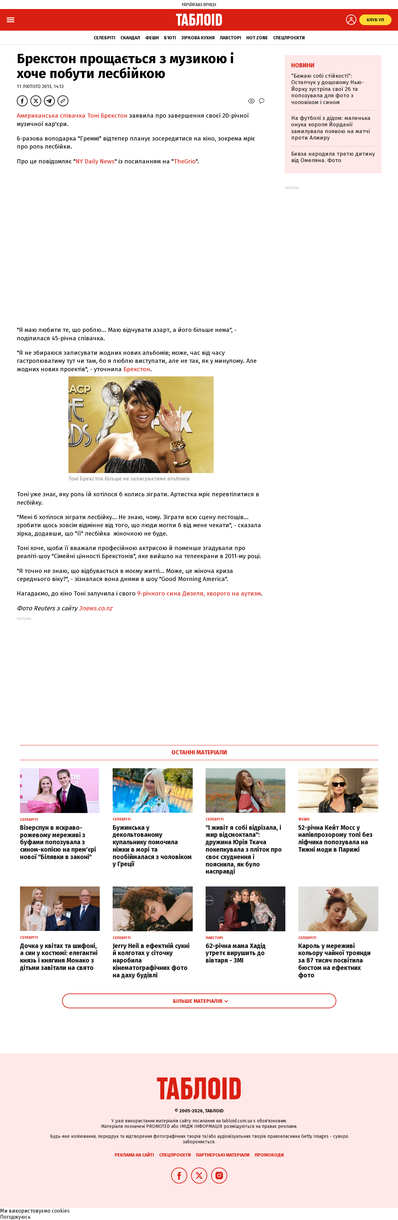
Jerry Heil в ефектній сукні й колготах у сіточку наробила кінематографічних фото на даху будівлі (151, 960)
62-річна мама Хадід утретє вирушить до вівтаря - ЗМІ (236, 953)
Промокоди (269, 1155)
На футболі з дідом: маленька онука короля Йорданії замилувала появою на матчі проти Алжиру (331, 128)
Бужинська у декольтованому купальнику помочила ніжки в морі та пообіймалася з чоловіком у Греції (152, 846)
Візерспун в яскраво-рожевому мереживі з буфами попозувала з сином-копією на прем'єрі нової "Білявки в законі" (58, 842)
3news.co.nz (95, 608)
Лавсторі (230, 38)
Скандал (130, 38)
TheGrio (185, 161)
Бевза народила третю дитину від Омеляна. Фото (333, 157)
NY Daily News (95, 161)
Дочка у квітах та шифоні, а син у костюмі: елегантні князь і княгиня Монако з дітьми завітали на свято (58, 957)
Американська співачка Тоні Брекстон (73, 115)
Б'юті (170, 38)
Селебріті (104, 38)
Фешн (152, 38)
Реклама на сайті (134, 1155)
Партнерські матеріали (223, 1155)
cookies (61, 1211)
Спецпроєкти (289, 38)
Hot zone (257, 38)
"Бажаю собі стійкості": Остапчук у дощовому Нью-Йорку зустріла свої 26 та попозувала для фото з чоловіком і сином (327, 89)
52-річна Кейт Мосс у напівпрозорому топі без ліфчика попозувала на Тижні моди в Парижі (335, 838)
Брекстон (136, 369)
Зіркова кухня (198, 38)
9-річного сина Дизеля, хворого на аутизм (199, 593)
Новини (302, 65)
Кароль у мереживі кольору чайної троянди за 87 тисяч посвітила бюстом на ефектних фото (334, 960)
